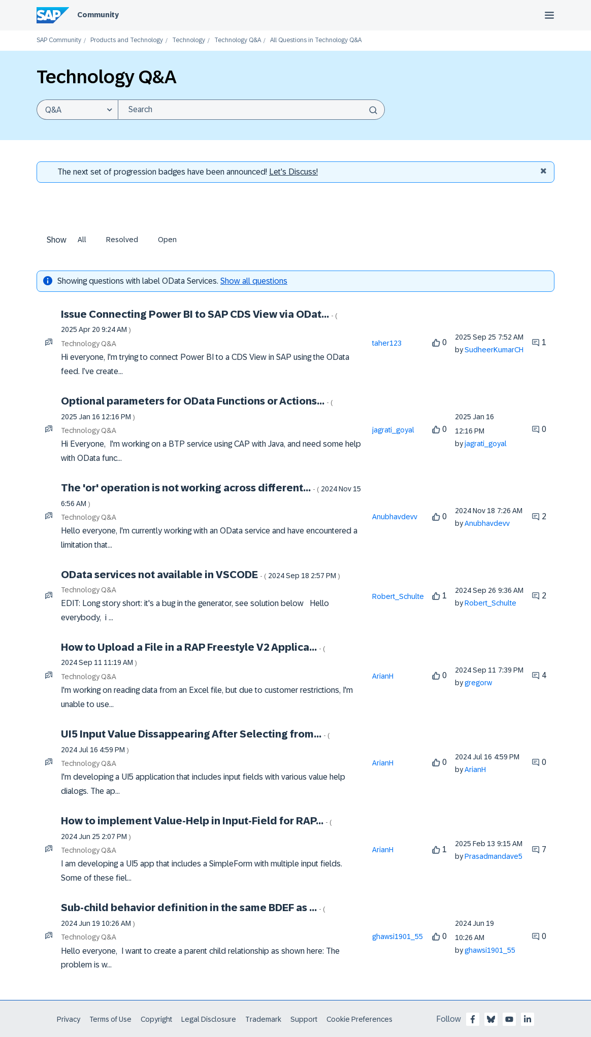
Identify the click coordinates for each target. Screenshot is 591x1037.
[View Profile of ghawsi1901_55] (397, 936)
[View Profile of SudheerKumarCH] (494, 350)
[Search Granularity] (77, 109)
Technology (188, 40)
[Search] (251, 109)
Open (167, 240)
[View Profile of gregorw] (478, 683)
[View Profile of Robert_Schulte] (398, 596)
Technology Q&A (237, 40)
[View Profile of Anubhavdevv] (394, 517)
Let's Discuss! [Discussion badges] (293, 172)
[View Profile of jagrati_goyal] (393, 430)
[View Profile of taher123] (387, 343)
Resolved (122, 240)
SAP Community (59, 40)
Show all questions (253, 281)
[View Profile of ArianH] (382, 676)
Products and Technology (126, 40)
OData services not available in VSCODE (200, 574)
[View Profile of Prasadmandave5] (493, 856)
